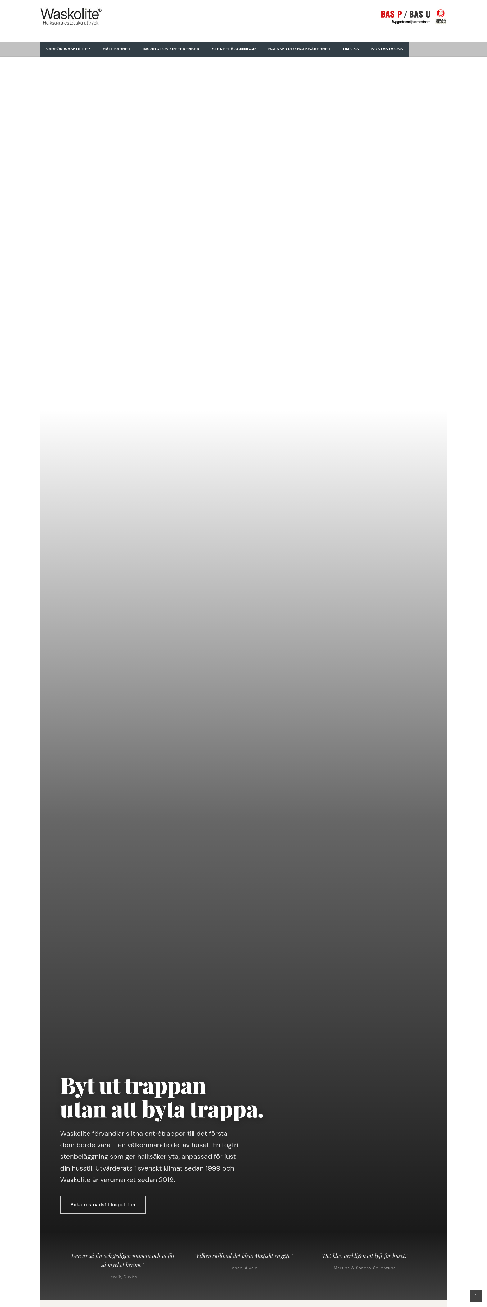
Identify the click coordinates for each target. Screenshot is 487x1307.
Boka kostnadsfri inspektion (103, 1205)
